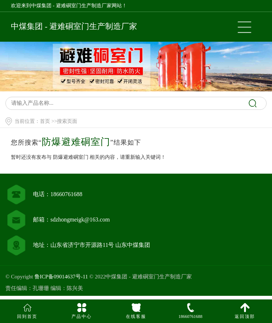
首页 (45, 121)
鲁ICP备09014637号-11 (61, 276)
